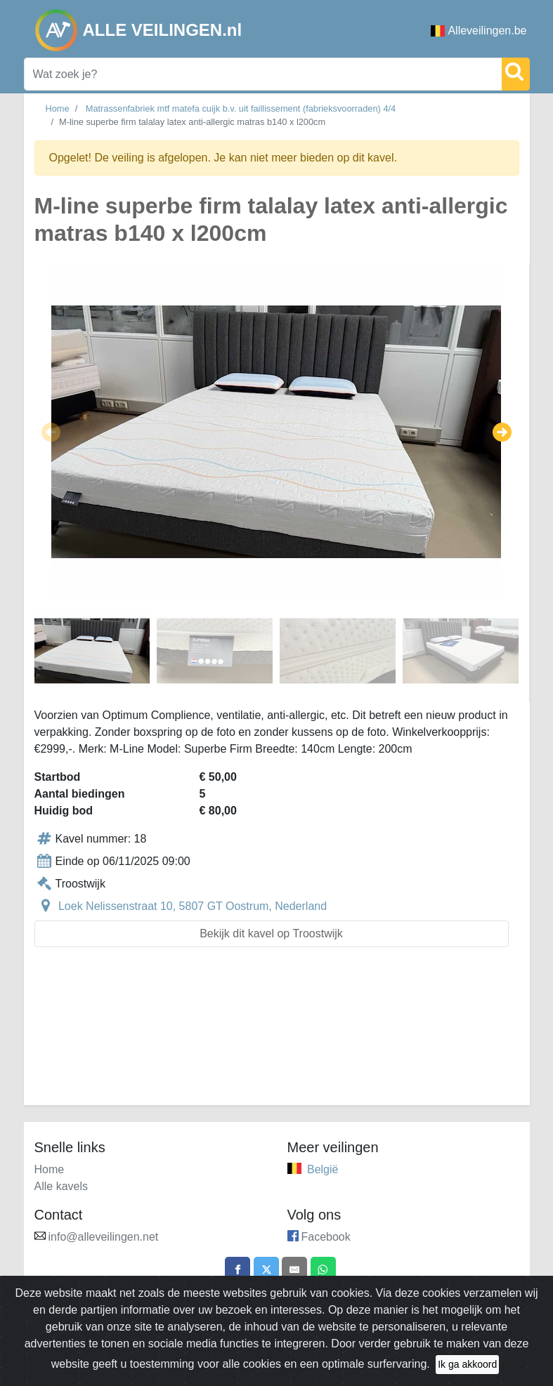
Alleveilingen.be (478, 31)
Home (58, 108)
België (322, 1169)
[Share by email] (296, 1271)
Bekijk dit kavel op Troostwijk (271, 933)
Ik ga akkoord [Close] (467, 1366)
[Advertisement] (276, 1034)
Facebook (326, 1237)
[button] (50, 431)
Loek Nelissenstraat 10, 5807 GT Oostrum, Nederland (192, 906)
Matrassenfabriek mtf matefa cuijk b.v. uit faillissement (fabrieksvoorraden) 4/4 (241, 108)
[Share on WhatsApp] (327, 1271)
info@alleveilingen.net (103, 1237)
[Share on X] (265, 1271)
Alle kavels (61, 1186)
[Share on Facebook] (233, 1271)
